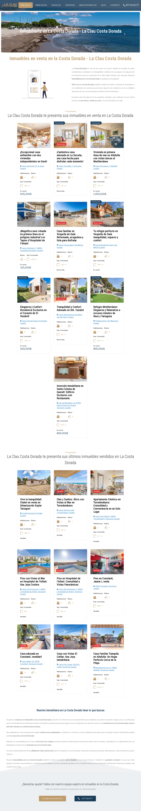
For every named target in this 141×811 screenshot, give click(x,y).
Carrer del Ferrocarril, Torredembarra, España (66, 511)
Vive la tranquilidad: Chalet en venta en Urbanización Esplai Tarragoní (31, 504)
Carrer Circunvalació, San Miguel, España (70, 246)
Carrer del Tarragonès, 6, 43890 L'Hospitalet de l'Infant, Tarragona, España (70, 591)
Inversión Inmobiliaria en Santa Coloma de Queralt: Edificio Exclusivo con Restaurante (70, 392)
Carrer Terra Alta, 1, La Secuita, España (69, 167)
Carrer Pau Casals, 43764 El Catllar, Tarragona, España (68, 665)
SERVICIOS (56, 5)
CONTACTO (115, 5)
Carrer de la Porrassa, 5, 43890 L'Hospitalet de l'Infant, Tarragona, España (33, 591)
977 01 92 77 (132, 5)
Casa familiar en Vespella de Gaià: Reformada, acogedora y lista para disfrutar (70, 235)
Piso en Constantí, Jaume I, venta (103, 580)
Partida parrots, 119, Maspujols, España (106, 322)
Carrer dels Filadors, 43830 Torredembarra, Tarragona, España (106, 517)
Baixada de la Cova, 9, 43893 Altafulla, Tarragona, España (105, 669)
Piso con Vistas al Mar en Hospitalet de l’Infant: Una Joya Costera (33, 581)
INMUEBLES (25, 5)
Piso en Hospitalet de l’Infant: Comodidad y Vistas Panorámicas (68, 581)
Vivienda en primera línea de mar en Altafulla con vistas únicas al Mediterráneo (106, 156)
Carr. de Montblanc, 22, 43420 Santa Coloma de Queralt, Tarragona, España (69, 405)
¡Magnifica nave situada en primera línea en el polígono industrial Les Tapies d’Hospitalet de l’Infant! (33, 237)
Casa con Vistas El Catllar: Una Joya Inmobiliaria (67, 656)
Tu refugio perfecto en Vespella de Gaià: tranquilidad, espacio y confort (105, 235)
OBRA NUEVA (41, 5)
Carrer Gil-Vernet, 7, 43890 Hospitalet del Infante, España (31, 249)
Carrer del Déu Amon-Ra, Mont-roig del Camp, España (70, 316)
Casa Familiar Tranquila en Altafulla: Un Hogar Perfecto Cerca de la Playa (106, 658)
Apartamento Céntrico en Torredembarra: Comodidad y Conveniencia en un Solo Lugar (107, 505)
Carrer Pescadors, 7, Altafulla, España (105, 167)
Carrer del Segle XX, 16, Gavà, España (32, 167)
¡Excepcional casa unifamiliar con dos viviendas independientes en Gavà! (33, 156)
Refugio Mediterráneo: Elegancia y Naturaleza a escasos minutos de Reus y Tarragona (106, 311)
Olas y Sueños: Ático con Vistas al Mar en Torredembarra (70, 502)
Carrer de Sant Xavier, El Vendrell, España (33, 322)
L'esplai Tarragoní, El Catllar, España (31, 514)
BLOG (103, 5)
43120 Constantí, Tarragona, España (105, 587)
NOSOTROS (70, 5)
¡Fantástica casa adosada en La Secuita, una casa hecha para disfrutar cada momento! (70, 156)
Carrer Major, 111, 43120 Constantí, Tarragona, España (31, 662)
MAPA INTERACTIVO (88, 5)
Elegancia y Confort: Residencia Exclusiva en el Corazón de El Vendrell (33, 311)
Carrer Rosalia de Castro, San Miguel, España (105, 246)
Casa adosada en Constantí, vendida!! (31, 655)
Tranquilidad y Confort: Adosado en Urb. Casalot (70, 308)
